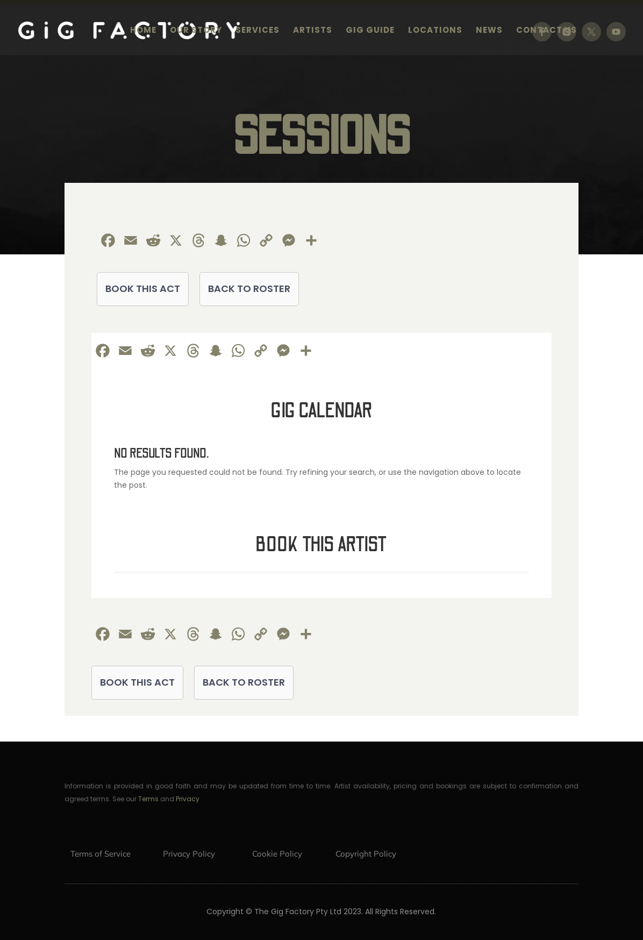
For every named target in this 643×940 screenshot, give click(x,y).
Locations (435, 30)
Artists (312, 30)
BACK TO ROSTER (249, 288)
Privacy (187, 798)
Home (143, 30)
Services (257, 30)
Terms (148, 798)
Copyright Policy (365, 854)
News (489, 30)
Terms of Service (100, 854)
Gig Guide (370, 30)
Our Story (196, 30)
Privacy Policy (189, 854)
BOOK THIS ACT (142, 288)
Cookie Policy (277, 854)
